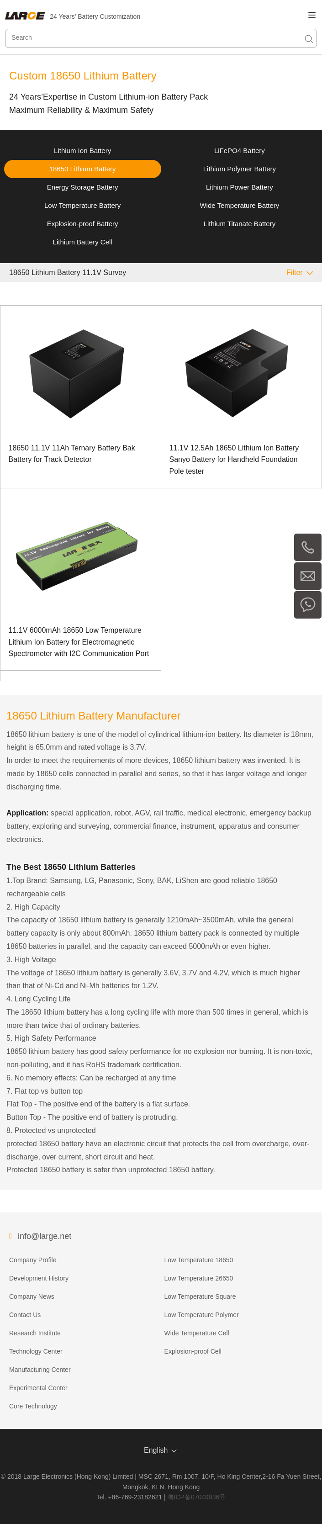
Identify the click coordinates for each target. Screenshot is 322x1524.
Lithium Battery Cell (82, 242)
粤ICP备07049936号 (197, 1497)
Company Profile (33, 1260)
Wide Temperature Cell (196, 1333)
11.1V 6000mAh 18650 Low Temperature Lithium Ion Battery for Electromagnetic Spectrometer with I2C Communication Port (79, 641)
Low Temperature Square (200, 1296)
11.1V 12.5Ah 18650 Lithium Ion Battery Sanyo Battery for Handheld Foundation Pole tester (234, 459)
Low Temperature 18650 (198, 1260)
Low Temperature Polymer (201, 1314)
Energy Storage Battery (82, 187)
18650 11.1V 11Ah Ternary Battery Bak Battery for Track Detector (72, 454)
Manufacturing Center (40, 1369)
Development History (39, 1278)
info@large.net (44, 1236)
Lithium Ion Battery (82, 150)
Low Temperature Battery (82, 205)
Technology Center (36, 1351)
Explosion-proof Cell (193, 1351)
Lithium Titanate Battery (240, 224)
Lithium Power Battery (239, 187)
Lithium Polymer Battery (239, 169)
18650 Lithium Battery (82, 169)
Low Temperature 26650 (198, 1278)
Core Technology (33, 1406)
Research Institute (35, 1333)
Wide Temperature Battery (239, 205)
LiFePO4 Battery (239, 150)
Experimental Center (38, 1388)
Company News (31, 1296)
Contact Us (25, 1314)
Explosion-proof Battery (82, 224)
